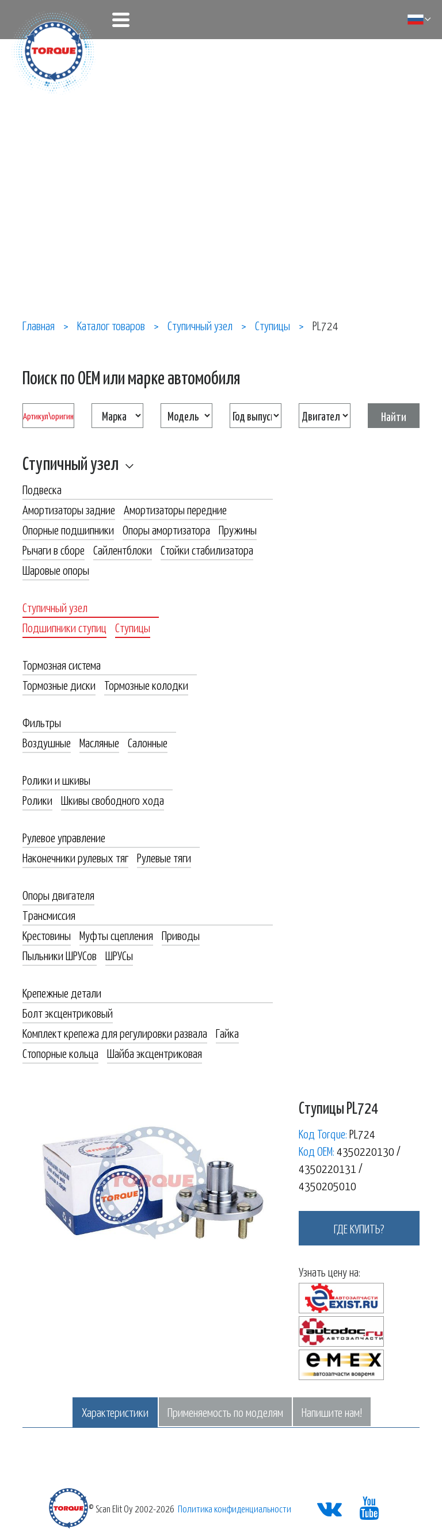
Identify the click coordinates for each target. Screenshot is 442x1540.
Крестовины (46, 934)
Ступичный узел (70, 462)
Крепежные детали (61, 992)
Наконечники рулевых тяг (75, 857)
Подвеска (42, 489)
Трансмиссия (48, 914)
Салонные (147, 742)
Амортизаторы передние (175, 509)
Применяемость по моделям (225, 1411)
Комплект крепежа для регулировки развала (114, 1032)
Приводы (181, 934)
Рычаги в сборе (53, 549)
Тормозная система (61, 664)
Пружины (238, 529)
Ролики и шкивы (56, 779)
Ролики (37, 799)
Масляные (99, 742)
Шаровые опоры (55, 569)
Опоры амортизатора (166, 529)
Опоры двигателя (58, 894)
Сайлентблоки (122, 549)
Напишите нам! (332, 1411)
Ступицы (132, 627)
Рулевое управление (63, 837)
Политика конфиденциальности (234, 1508)
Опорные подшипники (68, 529)
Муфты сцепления (116, 934)
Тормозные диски (59, 684)
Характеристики (115, 1411)
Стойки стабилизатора (207, 549)
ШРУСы (119, 954)
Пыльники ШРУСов (59, 954)
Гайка (227, 1032)
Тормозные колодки (146, 684)
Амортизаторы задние (68, 509)
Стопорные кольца (60, 1052)
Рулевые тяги (164, 857)
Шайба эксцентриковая (154, 1052)
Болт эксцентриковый (67, 1012)
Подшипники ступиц (64, 627)
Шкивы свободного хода (112, 799)
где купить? (359, 1228)
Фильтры (41, 721)
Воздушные (46, 742)
